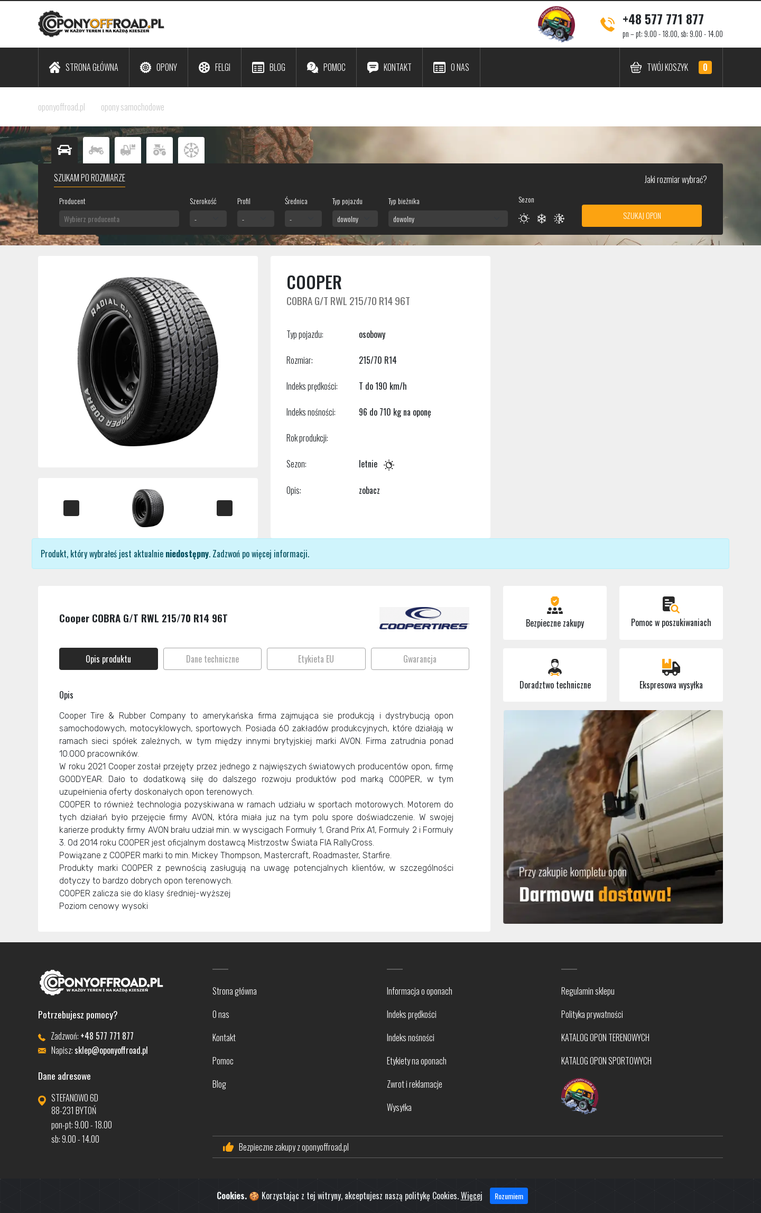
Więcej (471, 1202)
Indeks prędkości (412, 1014)
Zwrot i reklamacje (414, 1084)
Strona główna (234, 991)
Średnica (296, 200)
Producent (72, 200)
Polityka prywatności (592, 1014)
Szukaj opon (642, 215)
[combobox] (119, 218)
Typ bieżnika (404, 200)
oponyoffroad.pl (61, 106)
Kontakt (224, 1037)
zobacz (369, 490)
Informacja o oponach (419, 991)
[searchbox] (119, 218)
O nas (220, 1014)
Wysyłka (399, 1107)
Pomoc (223, 1060)
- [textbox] (195, 218)
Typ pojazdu (347, 200)
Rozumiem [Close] (509, 1202)
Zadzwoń (226, 553)
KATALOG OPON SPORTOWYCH (606, 1060)
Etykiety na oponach (417, 1060)
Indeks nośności (410, 1037)
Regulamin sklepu (588, 991)
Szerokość (203, 200)
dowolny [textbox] (347, 218)
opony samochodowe (132, 106)
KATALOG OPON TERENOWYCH (605, 1037)
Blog (219, 1084)
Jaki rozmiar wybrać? (675, 179)
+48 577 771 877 (663, 18)
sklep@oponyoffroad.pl (111, 1050)
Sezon (526, 199)
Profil (243, 200)
